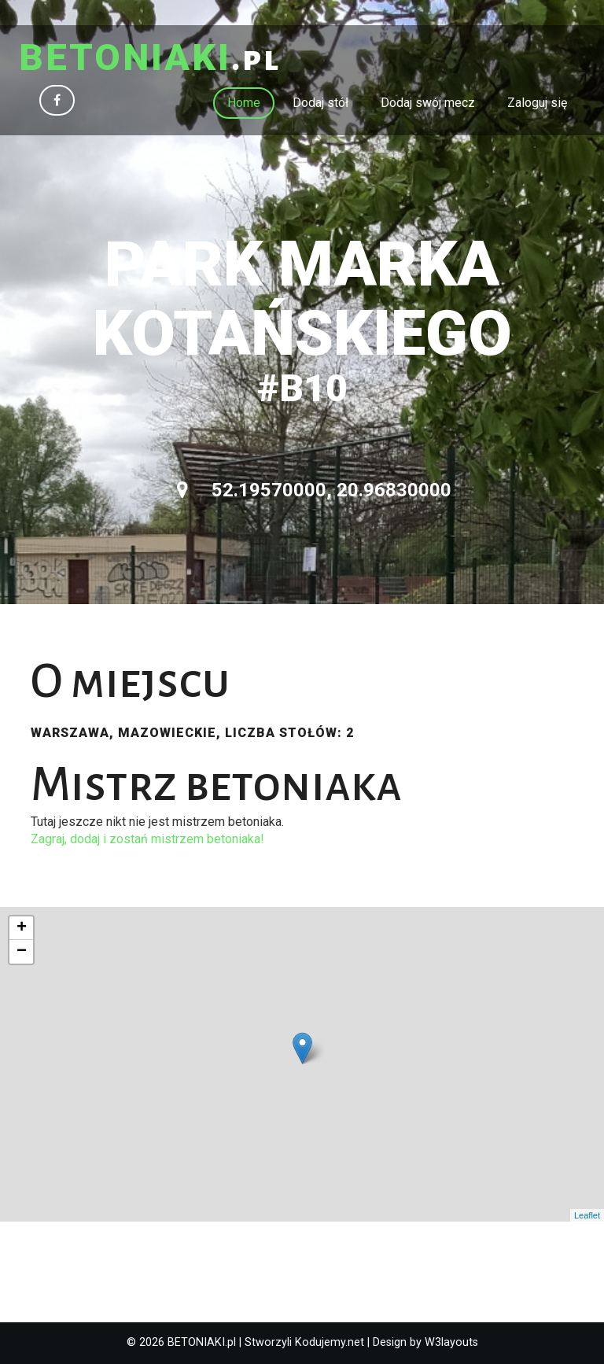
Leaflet (587, 1215)
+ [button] (22, 928)
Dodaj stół (320, 102)
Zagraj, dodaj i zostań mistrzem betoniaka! (147, 838)
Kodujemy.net (329, 1342)
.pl (150, 59)
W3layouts (451, 1342)
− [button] (22, 952)
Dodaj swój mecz (428, 102)
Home (243, 102)
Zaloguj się (537, 102)
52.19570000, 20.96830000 (314, 490)
